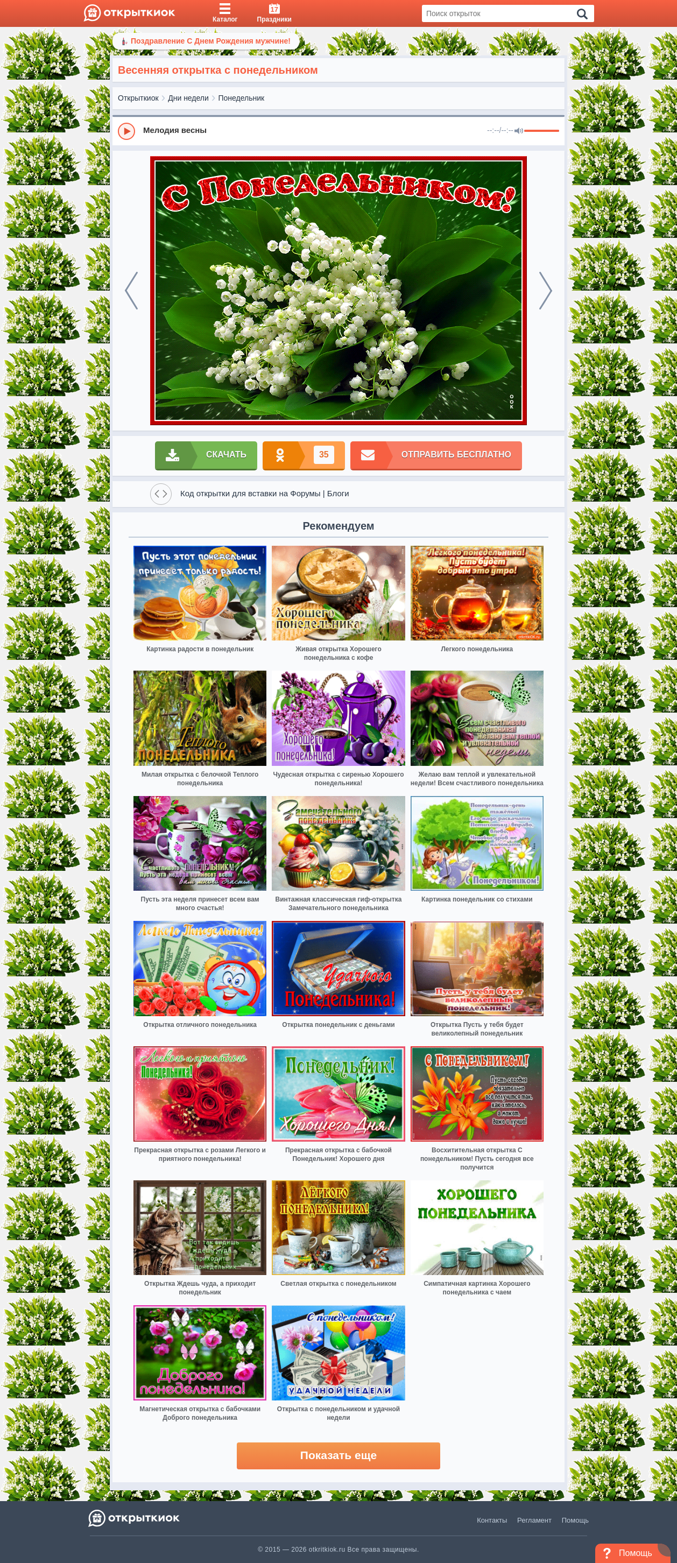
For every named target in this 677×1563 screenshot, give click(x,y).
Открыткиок (138, 98)
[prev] (131, 290)
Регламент (534, 1520)
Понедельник (241, 98)
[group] (338, 130)
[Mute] (518, 131)
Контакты (492, 1520)
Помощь (575, 1520)
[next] (546, 290)
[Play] (126, 131)
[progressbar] (541, 131)
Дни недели (188, 98)
